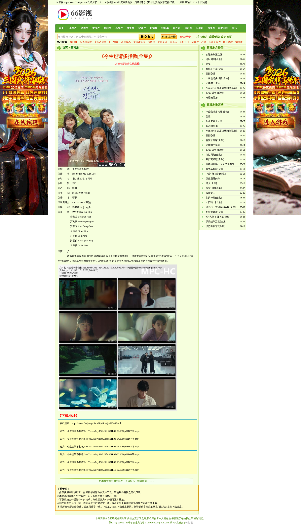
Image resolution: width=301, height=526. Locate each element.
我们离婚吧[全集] (215, 159)
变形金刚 (162, 42)
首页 (61, 28)
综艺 (234, 28)
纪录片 (142, 28)
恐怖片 (119, 28)
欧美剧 (211, 28)
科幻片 (107, 28)
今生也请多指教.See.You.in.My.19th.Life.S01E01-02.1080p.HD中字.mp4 (103, 431)
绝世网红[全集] (214, 59)
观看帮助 (214, 36)
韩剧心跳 (210, 73)
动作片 (84, 28)
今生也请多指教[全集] (217, 78)
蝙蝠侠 (239, 42)
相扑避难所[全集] (215, 212)
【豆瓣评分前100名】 (188, 2)
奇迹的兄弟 (212, 97)
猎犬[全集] (211, 183)
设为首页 (226, 36)
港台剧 (188, 28)
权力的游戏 (86, 42)
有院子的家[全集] (215, 68)
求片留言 (202, 36)
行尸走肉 (114, 42)
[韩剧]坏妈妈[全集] (216, 173)
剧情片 (153, 28)
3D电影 (165, 28)
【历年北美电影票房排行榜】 (161, 2)
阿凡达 (173, 42)
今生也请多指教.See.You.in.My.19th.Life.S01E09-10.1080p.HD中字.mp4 (103, 462)
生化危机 (184, 42)
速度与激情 (139, 42)
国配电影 (223, 28)
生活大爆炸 (215, 42)
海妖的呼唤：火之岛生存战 (220, 164)
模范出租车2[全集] (215, 226)
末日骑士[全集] (214, 202)
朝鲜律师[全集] (214, 197)
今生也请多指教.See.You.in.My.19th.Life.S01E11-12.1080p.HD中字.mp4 (103, 469)
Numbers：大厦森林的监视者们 (222, 88)
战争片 (130, 28)
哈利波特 (228, 42)
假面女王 (210, 192)
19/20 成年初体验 (215, 92)
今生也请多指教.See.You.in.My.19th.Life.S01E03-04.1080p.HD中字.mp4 (103, 438)
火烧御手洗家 (213, 83)
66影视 (108, 2)
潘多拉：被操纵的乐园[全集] (221, 207)
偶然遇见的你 (213, 178)
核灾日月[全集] (214, 188)
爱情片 (95, 28)
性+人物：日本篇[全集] (218, 216)
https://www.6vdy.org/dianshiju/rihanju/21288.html (96, 423)
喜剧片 (72, 28)
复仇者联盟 (100, 42)
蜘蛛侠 (73, 42)
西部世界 (126, 42)
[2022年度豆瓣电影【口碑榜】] (128, 2)
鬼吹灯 (151, 42)
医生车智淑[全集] (215, 169)
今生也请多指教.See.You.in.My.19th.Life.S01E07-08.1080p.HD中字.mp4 (103, 454)
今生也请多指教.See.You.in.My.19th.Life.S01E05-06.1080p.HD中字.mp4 (103, 446)
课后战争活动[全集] (216, 221)
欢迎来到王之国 (214, 54)
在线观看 (185, 36)
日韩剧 (199, 28)
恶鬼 (208, 64)
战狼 (203, 42)
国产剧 (176, 28)
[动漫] (204, 2)
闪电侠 (195, 42)
